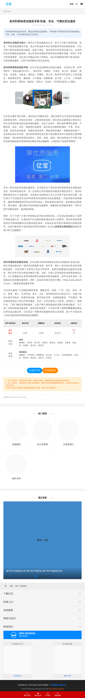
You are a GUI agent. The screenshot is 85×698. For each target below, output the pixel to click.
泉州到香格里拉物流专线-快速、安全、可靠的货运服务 (42, 21)
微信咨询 (37, 695)
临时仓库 (16, 478)
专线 (12, 586)
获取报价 (57, 694)
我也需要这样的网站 (56, 689)
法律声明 (24, 689)
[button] (36, 576)
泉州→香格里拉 (21, 586)
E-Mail (47, 694)
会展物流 (16, 444)
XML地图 (45, 689)
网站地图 (38, 689)
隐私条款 (31, 689)
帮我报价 (50, 370)
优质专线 (7, 11)
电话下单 (34, 370)
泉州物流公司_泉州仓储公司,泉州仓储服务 (33, 685)
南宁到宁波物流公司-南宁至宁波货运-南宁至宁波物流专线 (34, 571)
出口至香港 (42, 444)
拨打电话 (27, 694)
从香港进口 (68, 444)
